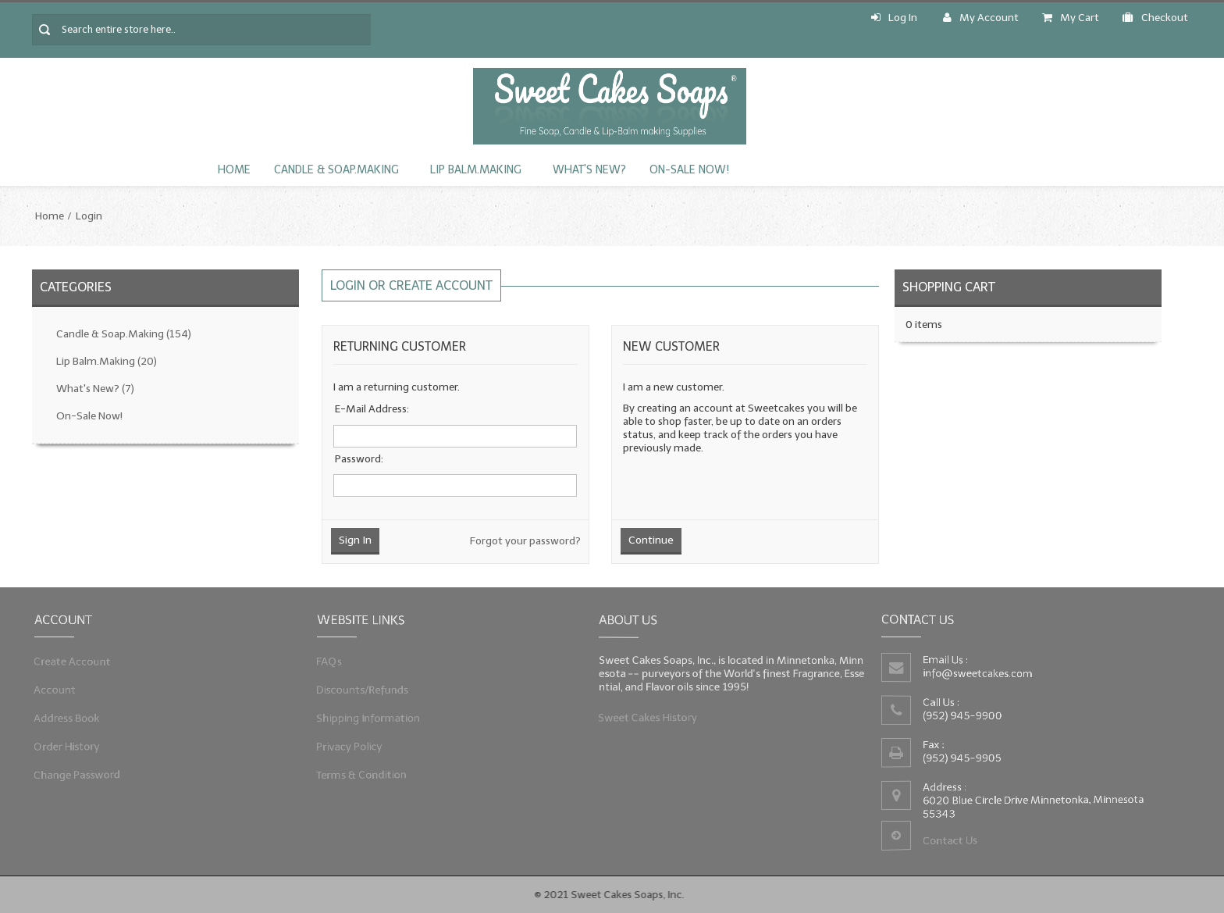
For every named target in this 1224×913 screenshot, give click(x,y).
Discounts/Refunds (367, 690)
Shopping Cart (948, 287)
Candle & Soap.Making (336, 170)
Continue (651, 540)
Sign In (355, 540)
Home (234, 170)
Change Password (81, 770)
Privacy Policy (354, 744)
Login (89, 216)
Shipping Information (372, 716)
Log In (894, 17)
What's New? (589, 170)
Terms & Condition (366, 770)
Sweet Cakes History (653, 715)
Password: (359, 458)
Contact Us (952, 837)
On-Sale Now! (689, 170)
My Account (981, 17)
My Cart (1070, 17)
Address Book (71, 716)
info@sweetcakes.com (980, 673)
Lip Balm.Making (475, 170)
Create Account (77, 662)
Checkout (1155, 17)
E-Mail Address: (372, 408)
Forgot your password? (525, 540)
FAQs (336, 662)
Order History (71, 744)
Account (61, 690)
